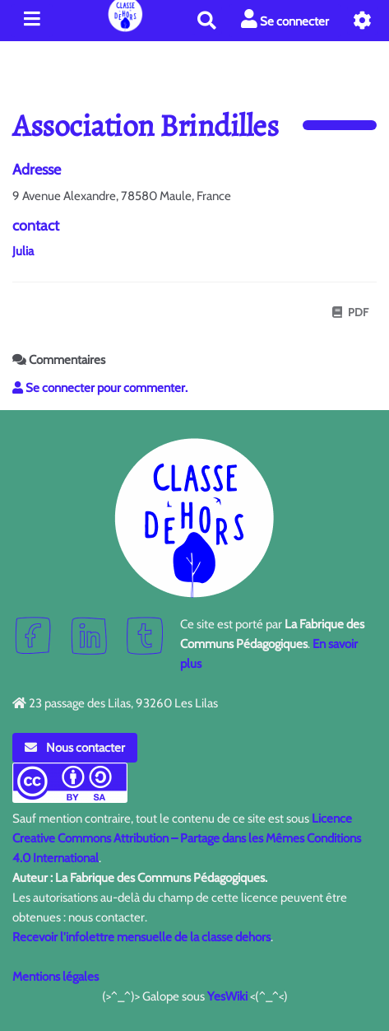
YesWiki (227, 996)
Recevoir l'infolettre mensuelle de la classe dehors (141, 937)
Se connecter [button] (285, 19)
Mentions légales (55, 976)
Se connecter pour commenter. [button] (100, 387)
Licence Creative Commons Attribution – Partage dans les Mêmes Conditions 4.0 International (186, 838)
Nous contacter (75, 747)
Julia (23, 251)
